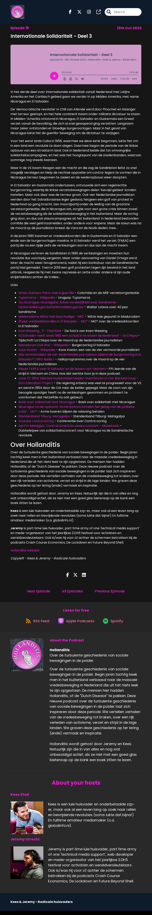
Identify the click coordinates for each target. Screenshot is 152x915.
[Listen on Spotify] (115, 625)
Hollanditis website (24, 552)
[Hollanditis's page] (96, 13)
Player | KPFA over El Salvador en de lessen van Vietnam (61, 370)
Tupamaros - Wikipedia (36, 299)
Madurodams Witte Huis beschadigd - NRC (51, 318)
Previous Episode (110, 592)
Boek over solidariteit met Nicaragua (46, 404)
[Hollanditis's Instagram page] (86, 13)
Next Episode (38, 592)
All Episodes (72, 592)
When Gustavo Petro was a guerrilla (46, 294)
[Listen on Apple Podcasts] (76, 625)
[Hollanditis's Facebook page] (70, 13)
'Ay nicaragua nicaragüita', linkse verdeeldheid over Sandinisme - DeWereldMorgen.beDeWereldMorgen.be (68, 306)
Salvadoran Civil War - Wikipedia (43, 347)
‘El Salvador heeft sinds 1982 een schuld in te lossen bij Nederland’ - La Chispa (77, 337)
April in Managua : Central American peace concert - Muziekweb (68, 427)
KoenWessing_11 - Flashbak (39, 332)
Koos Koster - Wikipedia (36, 351)
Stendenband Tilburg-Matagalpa (44, 418)
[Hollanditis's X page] (77, 13)
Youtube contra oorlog (36, 423)
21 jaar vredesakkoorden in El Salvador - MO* (53, 323)
